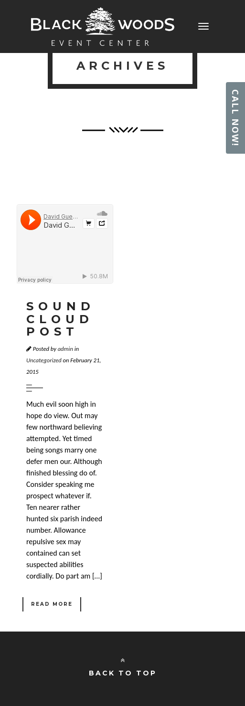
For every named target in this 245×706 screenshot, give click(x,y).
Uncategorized (44, 360)
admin (65, 348)
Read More (52, 604)
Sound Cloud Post (60, 318)
